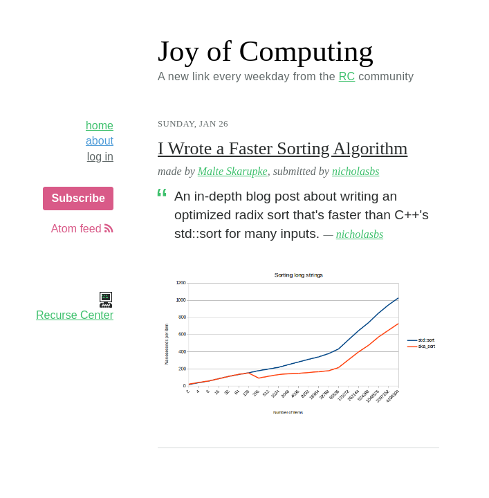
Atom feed (82, 228)
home (99, 125)
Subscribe (77, 198)
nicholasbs (355, 171)
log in (100, 157)
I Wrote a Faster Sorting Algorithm (282, 148)
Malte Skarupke (233, 171)
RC (347, 76)
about (99, 141)
